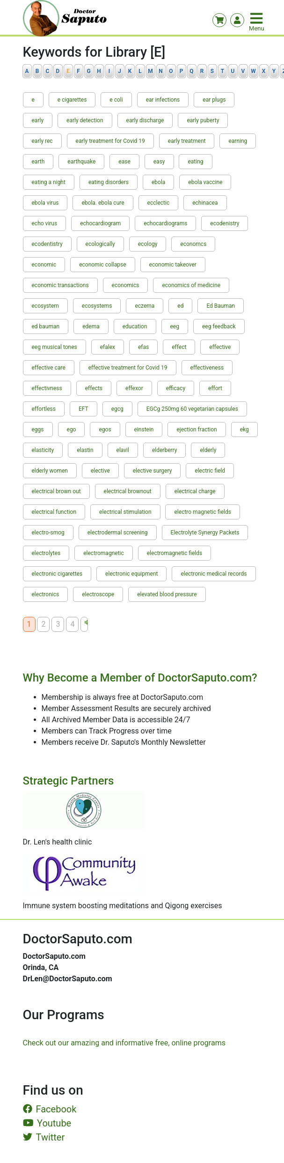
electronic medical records (214, 573)
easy (159, 161)
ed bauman (46, 326)
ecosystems (97, 306)
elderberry (164, 450)
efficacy (175, 388)
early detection (84, 120)
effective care (49, 367)
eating (195, 161)
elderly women (50, 470)
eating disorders (108, 182)
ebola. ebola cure (102, 203)
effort (215, 388)
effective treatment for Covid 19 (127, 367)
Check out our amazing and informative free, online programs (124, 1042)
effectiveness (207, 367)
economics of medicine (191, 285)
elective (100, 470)
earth (38, 161)
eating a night (49, 182)
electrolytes (46, 553)
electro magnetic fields (202, 512)
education (135, 326)
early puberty (203, 120)
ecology (148, 244)
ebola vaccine (205, 182)
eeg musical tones (54, 347)
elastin (85, 450)
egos (105, 429)
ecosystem (45, 306)
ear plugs (214, 99)
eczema (144, 306)
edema (91, 326)
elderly (208, 450)
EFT (83, 409)
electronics (45, 594)
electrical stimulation (125, 512)
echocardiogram (100, 223)
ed (180, 306)
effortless (44, 409)
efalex (107, 347)
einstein (144, 429)
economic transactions (60, 285)
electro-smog (48, 532)
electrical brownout (128, 491)
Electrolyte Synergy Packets (205, 532)
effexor (134, 388)
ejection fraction (196, 429)
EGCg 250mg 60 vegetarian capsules (192, 409)
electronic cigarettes (57, 573)
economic (44, 264)
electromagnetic (103, 553)
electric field (210, 470)
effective (220, 347)
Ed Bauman (220, 306)
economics (125, 285)
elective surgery (152, 470)
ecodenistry (224, 223)
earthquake (81, 161)
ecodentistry (47, 244)
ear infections (163, 99)
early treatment (187, 141)
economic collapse (102, 264)
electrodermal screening (117, 532)
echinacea (205, 203)
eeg (174, 326)
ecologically (100, 244)
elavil (123, 450)
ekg (244, 429)
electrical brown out (56, 491)
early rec (42, 141)
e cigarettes (72, 99)
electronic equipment (131, 573)
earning (237, 141)
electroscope (98, 594)
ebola (158, 182)
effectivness (47, 388)
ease (124, 161)
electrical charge (195, 491)
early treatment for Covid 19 (110, 141)
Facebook (50, 1109)
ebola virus (45, 203)
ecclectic (158, 203)
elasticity (43, 450)
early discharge (145, 120)
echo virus (45, 223)
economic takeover (173, 264)
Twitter (44, 1137)
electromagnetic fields (174, 553)
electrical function (54, 512)
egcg (117, 409)
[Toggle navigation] (257, 18)
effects (93, 388)
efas (143, 347)
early (38, 120)
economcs (193, 244)
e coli (116, 99)
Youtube (47, 1123)
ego (71, 429)
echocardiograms (165, 223)
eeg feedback (219, 326)
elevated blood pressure (167, 594)
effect (179, 347)
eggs (38, 429)
